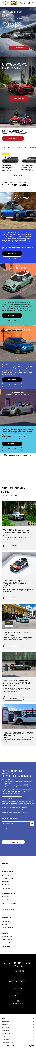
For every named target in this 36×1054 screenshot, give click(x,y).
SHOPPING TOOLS (7, 872)
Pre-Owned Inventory (8, 878)
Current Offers (6, 897)
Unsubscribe (5, 1030)
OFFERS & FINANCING (8, 893)
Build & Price (12, 258)
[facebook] (13, 971)
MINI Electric (5, 921)
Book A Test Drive (7, 885)
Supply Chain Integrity (8, 1042)
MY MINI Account (7, 936)
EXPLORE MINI (6, 918)
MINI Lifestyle (6, 946)
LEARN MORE (13, 138)
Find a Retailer (6, 888)
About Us (4, 1018)
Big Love (4, 924)
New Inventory (6, 875)
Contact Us (5, 1024)
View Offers (19, 48)
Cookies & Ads (6, 1033)
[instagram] (23, 971)
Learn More (12, 253)
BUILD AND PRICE (19, 98)
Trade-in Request (7, 900)
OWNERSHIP (5, 933)
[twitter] (16, 971)
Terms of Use (5, 1039)
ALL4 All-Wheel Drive (8, 927)
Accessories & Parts (8, 943)
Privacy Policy (6, 1036)
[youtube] (19, 971)
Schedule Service (7, 939)
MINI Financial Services (9, 903)
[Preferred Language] (18, 823)
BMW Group (5, 1027)
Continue (13, 842)
